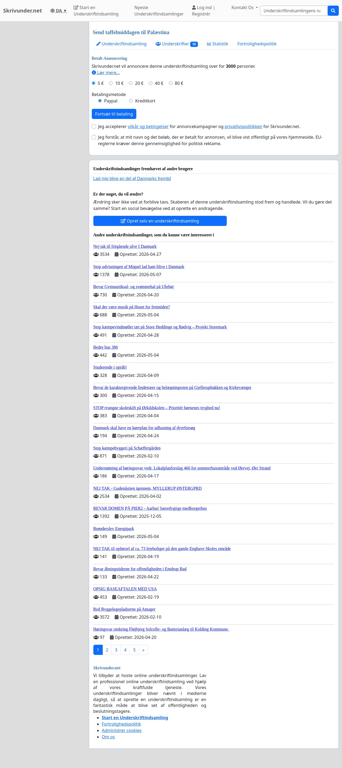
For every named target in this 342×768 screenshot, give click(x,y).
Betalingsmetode (109, 94)
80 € (179, 83)
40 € (159, 83)
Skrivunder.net (22, 10)
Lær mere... (106, 72)
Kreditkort (145, 101)
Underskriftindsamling (121, 44)
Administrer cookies (122, 730)
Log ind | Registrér (203, 11)
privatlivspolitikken (243, 126)
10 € (119, 83)
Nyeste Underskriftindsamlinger (159, 11)
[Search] (294, 11)
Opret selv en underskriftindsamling (160, 221)
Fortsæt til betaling (114, 114)
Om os (108, 737)
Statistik (217, 44)
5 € (101, 83)
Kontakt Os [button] (243, 7)
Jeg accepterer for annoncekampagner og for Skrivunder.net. (199, 126)
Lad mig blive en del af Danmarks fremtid (132, 178)
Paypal (110, 101)
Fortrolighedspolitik (257, 44)
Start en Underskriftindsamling (96, 11)
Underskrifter (177, 44)
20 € (139, 83)
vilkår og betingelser (148, 126)
